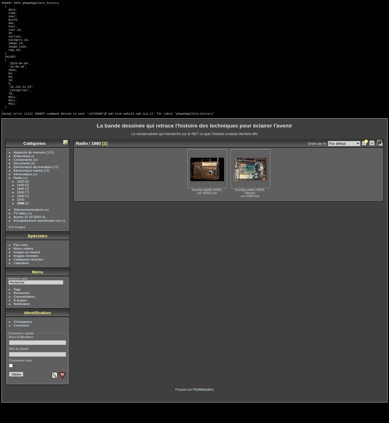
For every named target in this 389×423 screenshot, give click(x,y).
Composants (23, 178)
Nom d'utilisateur (37, 359)
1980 (20, 222)
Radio (18, 196)
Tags (17, 308)
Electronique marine (28, 189)
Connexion (21, 344)
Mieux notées (23, 267)
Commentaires (24, 315)
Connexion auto (20, 381)
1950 (20, 211)
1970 (20, 218)
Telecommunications (29, 228)
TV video (20, 232)
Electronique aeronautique (33, 186)
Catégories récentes (28, 278)
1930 (20, 204)
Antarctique (22, 175)
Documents (22, 182)
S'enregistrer (23, 340)
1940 (20, 207)
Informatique (23, 193)
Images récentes (26, 275)
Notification (22, 323)
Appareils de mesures (30, 171)
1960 (20, 215)
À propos (20, 319)
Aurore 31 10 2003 (27, 236)
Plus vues (21, 264)
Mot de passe (37, 371)
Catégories (34, 162)
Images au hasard (27, 271)
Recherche (22, 312)
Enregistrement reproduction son (38, 239)
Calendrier (21, 282)
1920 (20, 200)
